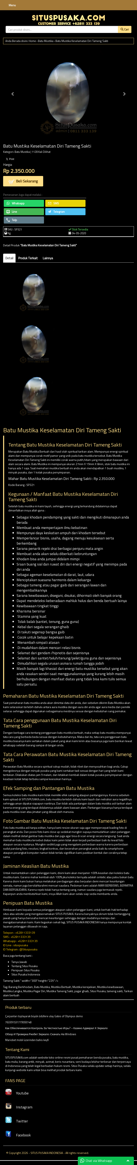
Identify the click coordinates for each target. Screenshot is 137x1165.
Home (32, 41)
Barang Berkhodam (21, 987)
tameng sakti (115, 991)
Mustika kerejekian (84, 987)
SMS (53, 203)
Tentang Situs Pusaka (24, 966)
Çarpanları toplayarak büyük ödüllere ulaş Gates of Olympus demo (44, 1016)
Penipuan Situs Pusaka (25, 970)
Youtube (17, 1093)
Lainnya (48, 258)
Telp (11, 220)
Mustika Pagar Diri (34, 991)
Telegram (56, 211)
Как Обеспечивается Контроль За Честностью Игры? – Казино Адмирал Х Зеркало (56, 1028)
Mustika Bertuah (61, 987)
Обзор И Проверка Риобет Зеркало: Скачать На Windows (40, 1034)
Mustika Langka (12, 991)
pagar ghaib (81, 991)
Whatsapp (15, 203)
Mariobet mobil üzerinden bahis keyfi (27, 1040)
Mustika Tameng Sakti (59, 991)
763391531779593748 (18, 1022)
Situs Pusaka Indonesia (25, 974)
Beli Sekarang (23, 181)
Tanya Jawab (19, 962)
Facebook (18, 1135)
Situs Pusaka (98, 991)
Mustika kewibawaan (110, 987)
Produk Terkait (28, 258)
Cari (125, 29)
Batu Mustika (45, 41)
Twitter (16, 1121)
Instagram (18, 1107)
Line (11, 211)
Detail (9, 258)
